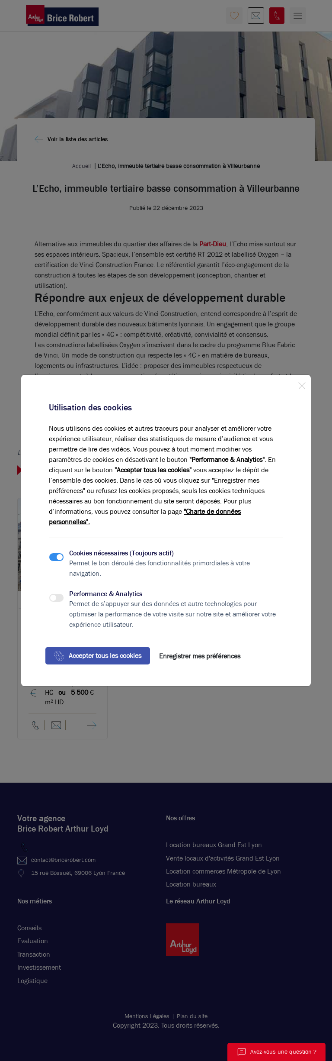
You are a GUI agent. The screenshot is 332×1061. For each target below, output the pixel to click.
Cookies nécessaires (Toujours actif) (121, 553)
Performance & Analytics (105, 593)
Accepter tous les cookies (97, 656)
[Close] (301, 384)
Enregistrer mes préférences (199, 656)
